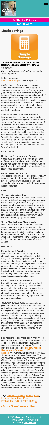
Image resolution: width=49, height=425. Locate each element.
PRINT (25, 401)
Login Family (24, 24)
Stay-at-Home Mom (19, 398)
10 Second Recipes (16, 395)
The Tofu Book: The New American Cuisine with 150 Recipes (21, 350)
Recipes (5, 398)
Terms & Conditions (18, 420)
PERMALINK (7, 401)
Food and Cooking (9, 80)
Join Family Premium (24, 19)
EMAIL (18, 401)
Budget (29, 395)
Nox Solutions (30, 423)
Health (36, 395)
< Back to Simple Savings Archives (18, 406)
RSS (32, 401)
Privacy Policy (33, 420)
